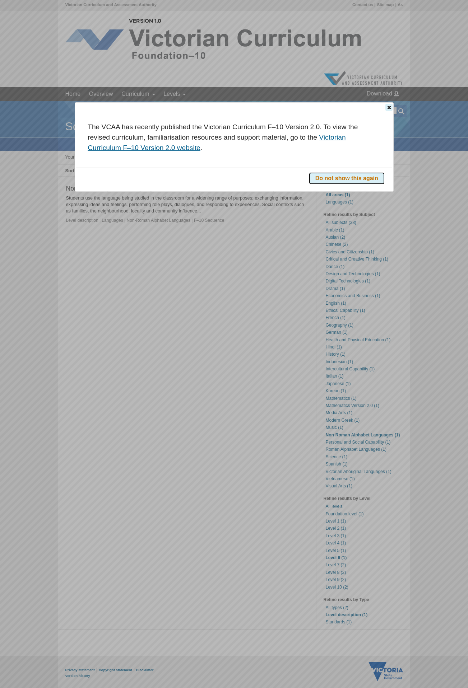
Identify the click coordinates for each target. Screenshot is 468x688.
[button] (389, 107)
